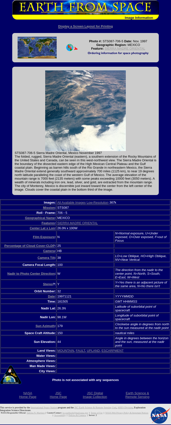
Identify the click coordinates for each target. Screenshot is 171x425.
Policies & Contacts (77, 415)
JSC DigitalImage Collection (95, 395)
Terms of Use (97, 413)
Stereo (48, 284)
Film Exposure (44, 237)
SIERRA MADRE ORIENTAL (125, 48)
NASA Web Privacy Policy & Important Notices (126, 413)
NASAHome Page (27, 395)
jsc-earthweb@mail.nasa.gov (75, 413)
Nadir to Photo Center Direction (31, 273)
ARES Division (125, 407)
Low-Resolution (97, 202)
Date (51, 296)
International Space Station (44, 407)
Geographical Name (40, 218)
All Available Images (71, 202)
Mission (49, 207)
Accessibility (60, 415)
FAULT (80, 350)
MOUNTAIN (65, 350)
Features (48, 223)
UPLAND (93, 350)
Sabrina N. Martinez (36, 413)
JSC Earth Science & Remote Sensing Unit (95, 407)
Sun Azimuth (45, 326)
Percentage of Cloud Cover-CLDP (29, 246)
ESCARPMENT (113, 350)
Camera (49, 251)
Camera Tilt (46, 258)
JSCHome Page (58, 395)
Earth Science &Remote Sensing (137, 395)
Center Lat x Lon (42, 228)
